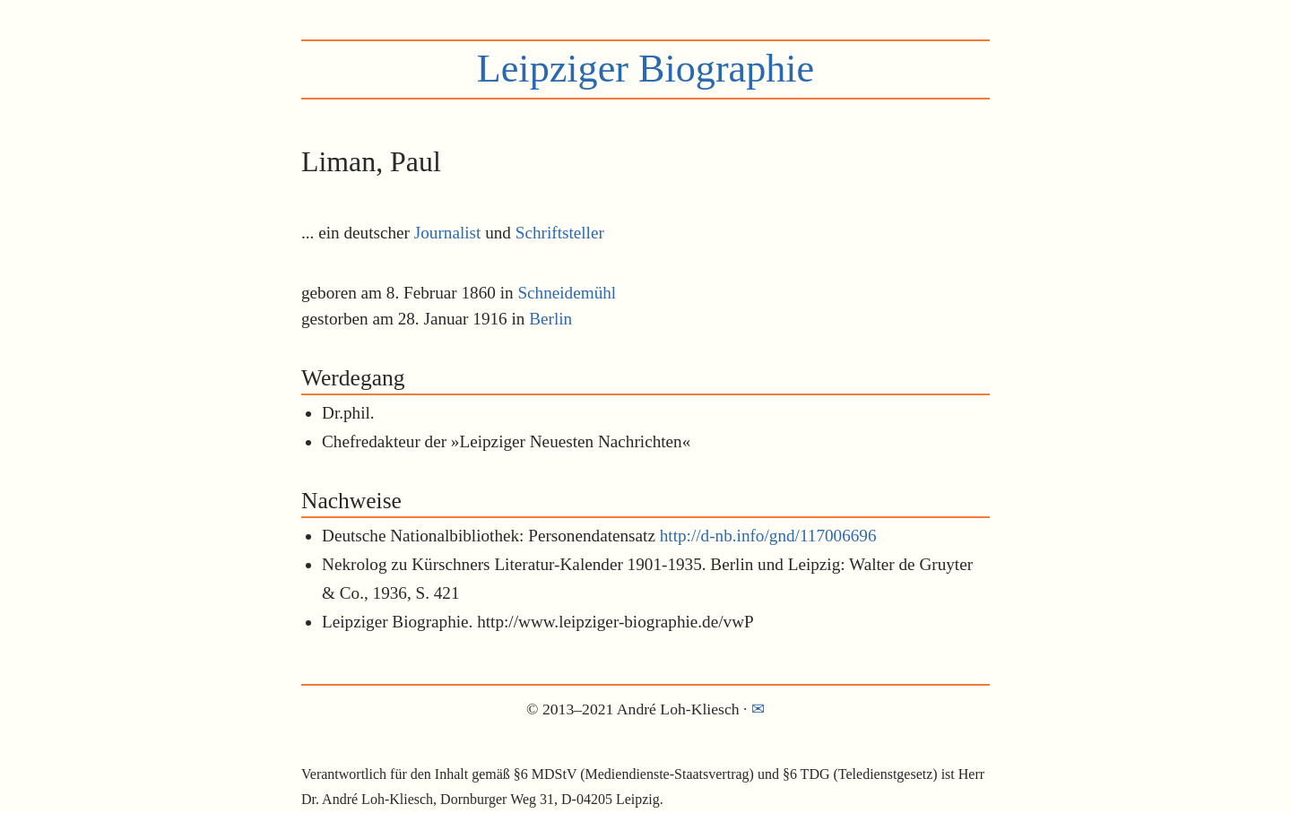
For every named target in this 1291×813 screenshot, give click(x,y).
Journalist (447, 232)
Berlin (550, 318)
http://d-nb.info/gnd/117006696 (768, 535)
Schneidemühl (566, 292)
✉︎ (758, 709)
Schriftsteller (560, 232)
